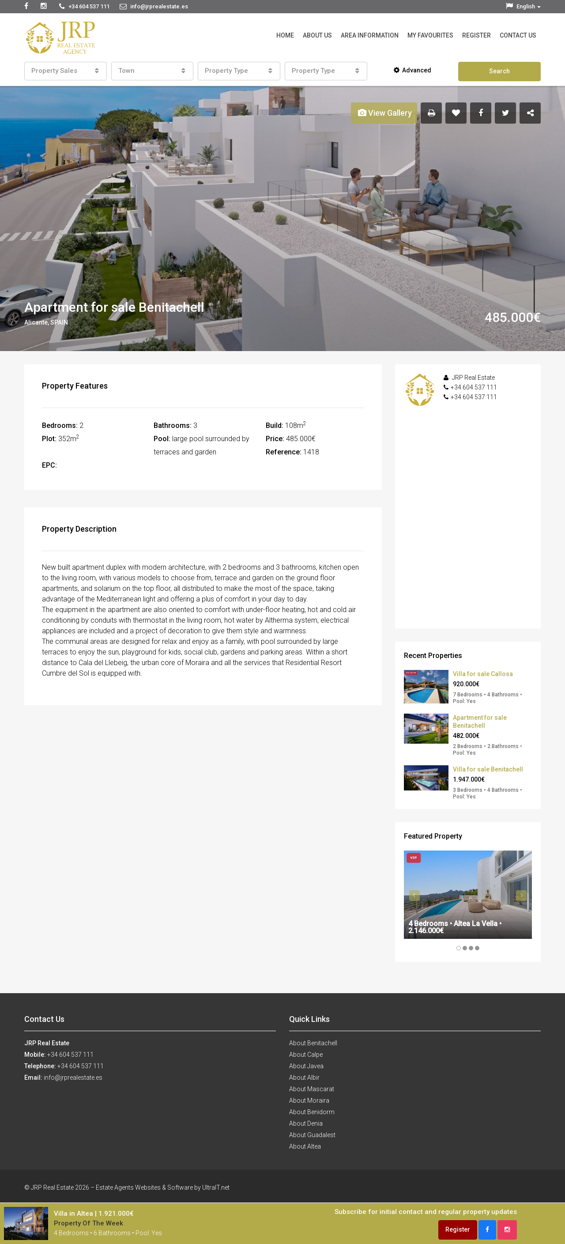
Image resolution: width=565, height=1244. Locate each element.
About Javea (306, 1066)
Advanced (412, 70)
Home (285, 35)
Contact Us (518, 35)
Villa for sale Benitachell (488, 769)
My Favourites (430, 35)
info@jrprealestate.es (73, 1077)
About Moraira (309, 1100)
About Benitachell (313, 1043)
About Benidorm (312, 1111)
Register (476, 35)
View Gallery (385, 112)
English (523, 6)
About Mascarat (311, 1089)
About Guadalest (312, 1134)
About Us (317, 35)
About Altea (305, 1146)
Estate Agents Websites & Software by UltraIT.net (163, 1187)
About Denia (306, 1123)
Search (499, 71)
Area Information (370, 35)
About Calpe (306, 1054)
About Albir (304, 1077)
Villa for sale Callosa (483, 673)
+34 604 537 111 (474, 387)
